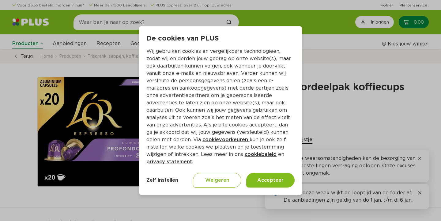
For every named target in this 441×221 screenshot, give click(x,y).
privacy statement (169, 162)
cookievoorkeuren (226, 139)
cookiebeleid (261, 154)
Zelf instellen (162, 180)
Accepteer (270, 180)
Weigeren (217, 180)
